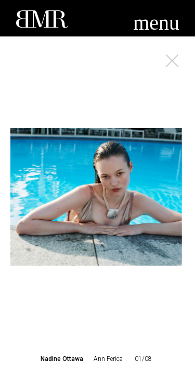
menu (156, 22)
